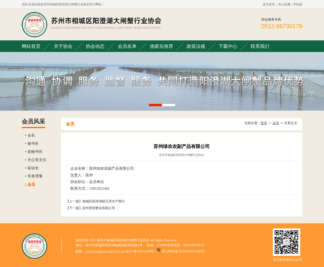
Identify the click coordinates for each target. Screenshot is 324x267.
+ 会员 (30, 184)
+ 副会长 (32, 168)
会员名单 (127, 46)
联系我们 (260, 46)
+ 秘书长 (32, 143)
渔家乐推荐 (161, 46)
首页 (264, 123)
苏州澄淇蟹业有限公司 (98, 208)
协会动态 (95, 46)
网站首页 (31, 46)
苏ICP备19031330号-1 (141, 251)
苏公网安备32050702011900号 (183, 251)
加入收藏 (284, 4)
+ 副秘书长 (34, 152)
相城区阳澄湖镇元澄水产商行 (103, 201)
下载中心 (228, 46)
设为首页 (269, 4)
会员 (276, 123)
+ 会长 (30, 135)
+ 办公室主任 (35, 160)
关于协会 (63, 46)
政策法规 (196, 46)
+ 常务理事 (34, 176)
